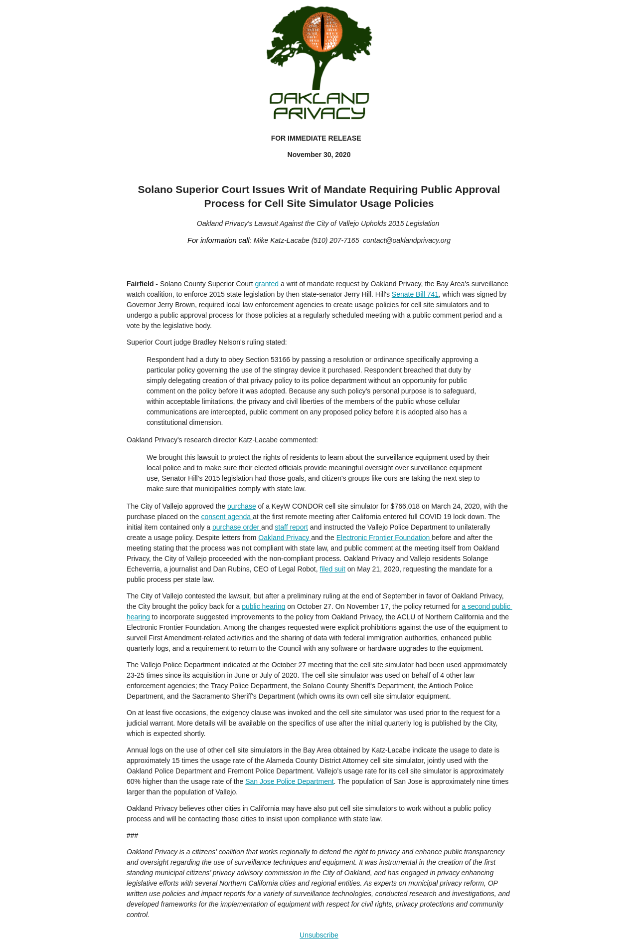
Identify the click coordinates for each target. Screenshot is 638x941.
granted (268, 284)
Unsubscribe (319, 935)
